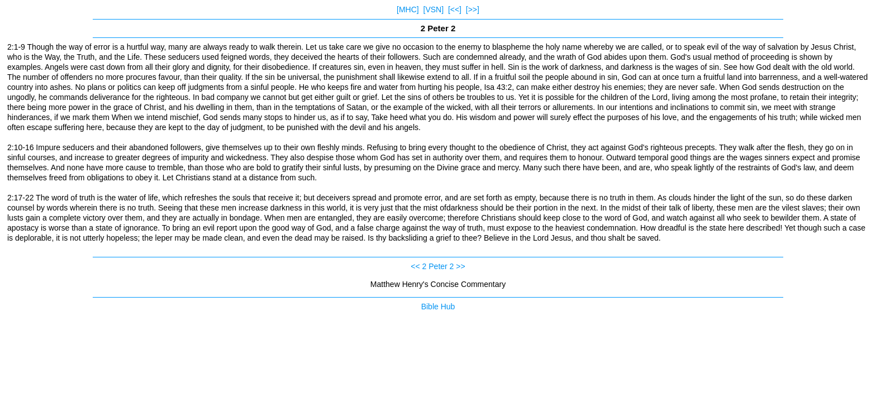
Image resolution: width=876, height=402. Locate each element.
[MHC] (408, 9)
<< (415, 266)
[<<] (454, 9)
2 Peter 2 (438, 266)
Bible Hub (438, 306)
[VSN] (433, 9)
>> (460, 266)
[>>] (472, 9)
